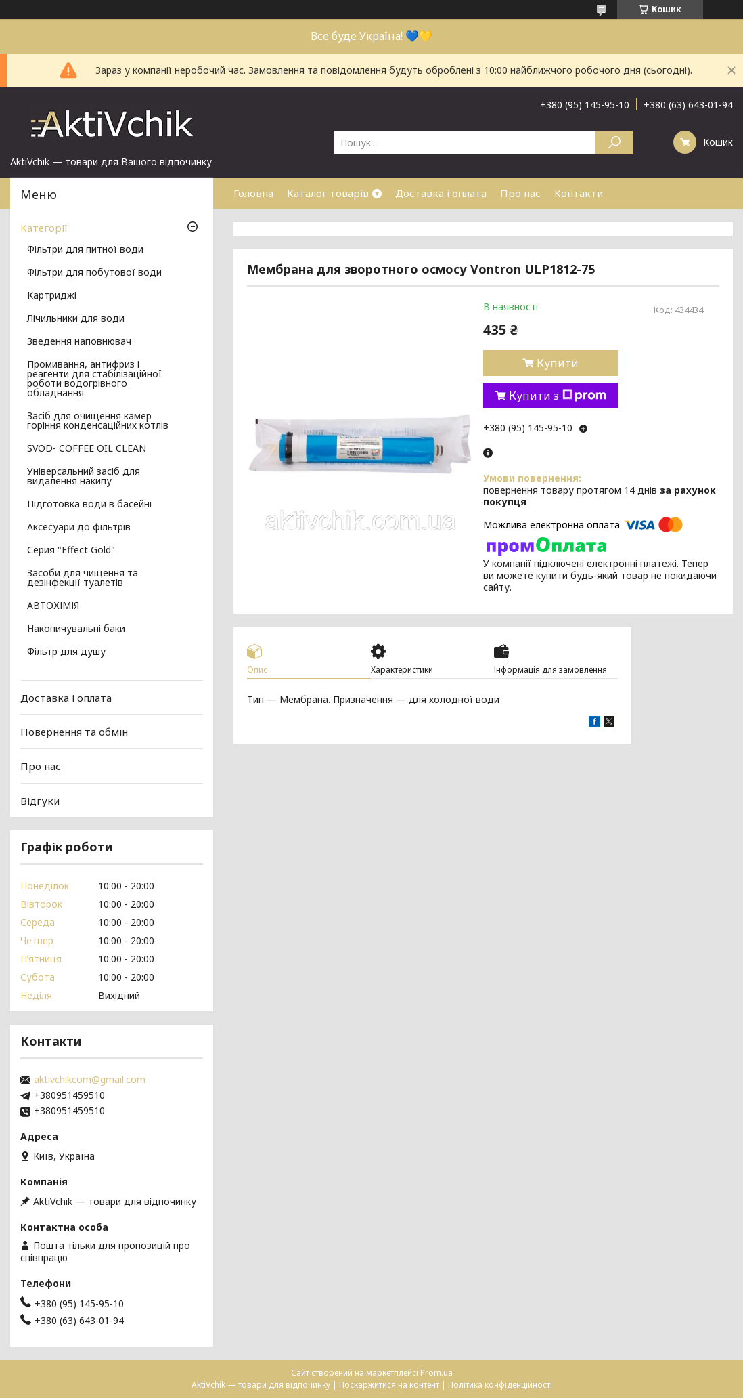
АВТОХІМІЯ (53, 606)
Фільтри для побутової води (94, 273)
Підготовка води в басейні (89, 504)
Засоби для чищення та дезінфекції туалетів (82, 578)
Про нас (520, 193)
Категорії (44, 227)
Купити (558, 363)
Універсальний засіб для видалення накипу (83, 477)
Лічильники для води (76, 319)
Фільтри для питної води (85, 250)
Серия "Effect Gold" (71, 550)
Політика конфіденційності (500, 1385)
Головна (253, 193)
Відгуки (40, 800)
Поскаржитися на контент (389, 1385)
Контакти (578, 193)
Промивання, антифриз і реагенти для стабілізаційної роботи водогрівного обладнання (94, 379)
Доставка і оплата (441, 193)
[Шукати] (614, 142)
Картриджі (51, 296)
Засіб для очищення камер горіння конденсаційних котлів (97, 421)
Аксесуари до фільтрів (79, 527)
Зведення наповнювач (79, 342)
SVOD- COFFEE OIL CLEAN (86, 449)
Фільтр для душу (66, 652)
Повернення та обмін (74, 731)
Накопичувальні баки (76, 629)
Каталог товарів (328, 193)
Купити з (557, 395)
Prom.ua (436, 1372)
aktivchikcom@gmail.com (89, 1080)
